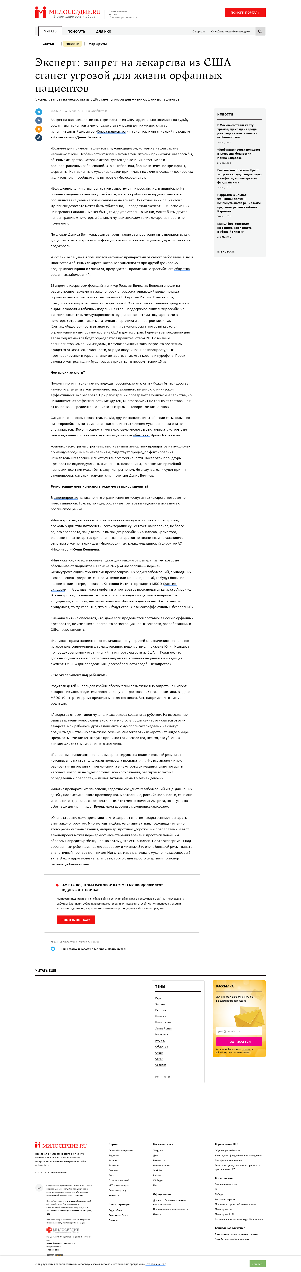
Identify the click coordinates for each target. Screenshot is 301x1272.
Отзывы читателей (119, 1180)
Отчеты (157, 1214)
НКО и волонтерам (119, 1185)
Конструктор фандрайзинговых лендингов (238, 1155)
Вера (158, 998)
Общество (161, 1046)
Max (155, 1185)
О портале (199, 31)
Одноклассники (161, 1165)
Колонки (160, 1016)
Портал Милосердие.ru (121, 1150)
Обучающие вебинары (227, 1150)
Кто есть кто (163, 1022)
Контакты (114, 1195)
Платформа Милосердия (228, 1160)
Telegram (158, 1150)
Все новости (226, 251)
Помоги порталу (245, 12)
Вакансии (114, 1165)
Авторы (113, 1160)
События (160, 1064)
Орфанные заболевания (64, 942)
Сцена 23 (113, 1220)
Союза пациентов (111, 131)
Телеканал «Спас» (118, 1215)
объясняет (141, 435)
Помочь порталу (75, 920)
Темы (111, 1175)
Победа (219, 1194)
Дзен (155, 1155)
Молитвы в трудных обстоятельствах (235, 1204)
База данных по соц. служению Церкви (236, 1234)
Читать (50, 31)
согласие (246, 1049)
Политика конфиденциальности (170, 1209)
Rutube (156, 1175)
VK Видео (158, 1180)
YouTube (157, 1170)
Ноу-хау (160, 1040)
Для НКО (103, 31)
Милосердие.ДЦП (224, 1214)
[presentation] (239, 1031)
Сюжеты (113, 1170)
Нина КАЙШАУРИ (96, 111)
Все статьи (162, 1077)
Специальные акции (226, 1184)
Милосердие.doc (224, 1209)
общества (182, 268)
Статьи (48, 43)
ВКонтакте (159, 1160)
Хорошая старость (225, 1199)
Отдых (159, 1052)
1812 (217, 1189)
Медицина (161, 1034)
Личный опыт (163, 1028)
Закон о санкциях (89, 942)
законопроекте (66, 497)
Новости (72, 43)
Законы (160, 1004)
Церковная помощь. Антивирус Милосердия (239, 1219)
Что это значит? (155, 1264)
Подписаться (239, 1041)
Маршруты (98, 43)
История (160, 1010)
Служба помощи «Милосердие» (230, 31)
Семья (159, 1058)
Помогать (76, 31)
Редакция (114, 1155)
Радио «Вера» (116, 1210)
